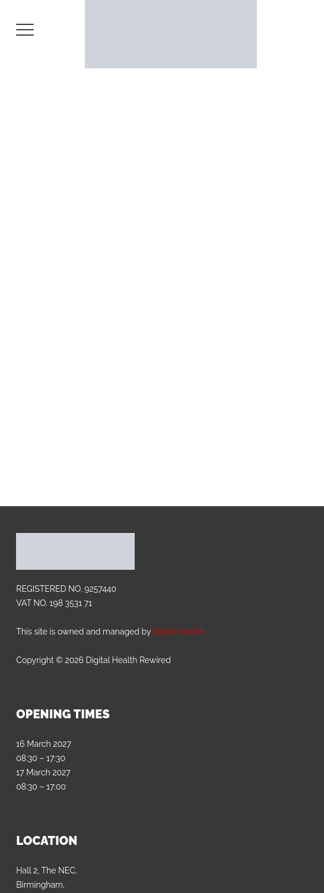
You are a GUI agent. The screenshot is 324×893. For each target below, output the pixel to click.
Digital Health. (179, 631)
